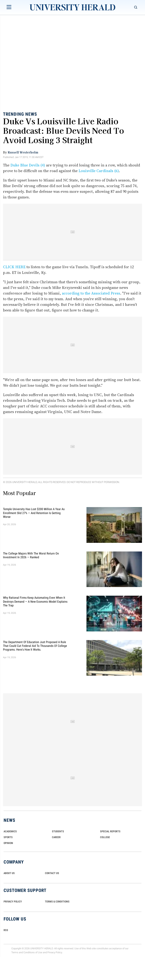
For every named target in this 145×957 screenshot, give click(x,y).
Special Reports (110, 831)
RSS (6, 930)
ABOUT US (9, 873)
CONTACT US (52, 873)
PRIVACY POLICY (13, 901)
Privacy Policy (54, 952)
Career (56, 837)
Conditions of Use (32, 952)
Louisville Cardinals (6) (99, 170)
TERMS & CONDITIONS (57, 901)
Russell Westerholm (23, 152)
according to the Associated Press (91, 293)
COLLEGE (105, 837)
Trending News (20, 114)
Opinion (8, 843)
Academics (10, 831)
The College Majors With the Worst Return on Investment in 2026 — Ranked (31, 555)
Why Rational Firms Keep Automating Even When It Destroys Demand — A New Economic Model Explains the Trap (35, 601)
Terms (14, 952)
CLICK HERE (14, 267)
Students (58, 831)
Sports (8, 837)
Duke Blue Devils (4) (27, 165)
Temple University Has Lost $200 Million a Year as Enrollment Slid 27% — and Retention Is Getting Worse (34, 513)
